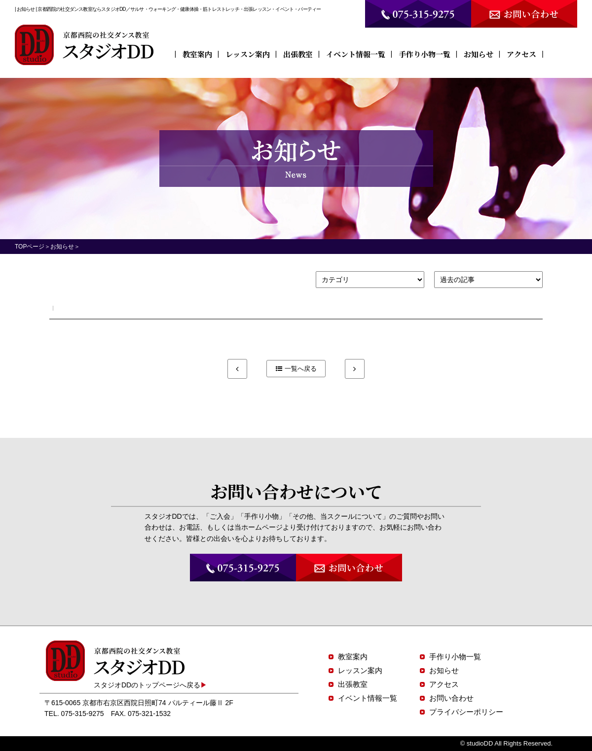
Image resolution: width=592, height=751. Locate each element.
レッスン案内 (247, 54)
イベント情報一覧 (355, 54)
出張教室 (298, 54)
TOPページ (29, 246)
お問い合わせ (451, 698)
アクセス (521, 54)
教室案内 (197, 54)
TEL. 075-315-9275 (74, 713)
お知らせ (478, 54)
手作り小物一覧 (424, 54)
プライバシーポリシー (466, 712)
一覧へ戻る (301, 368)
